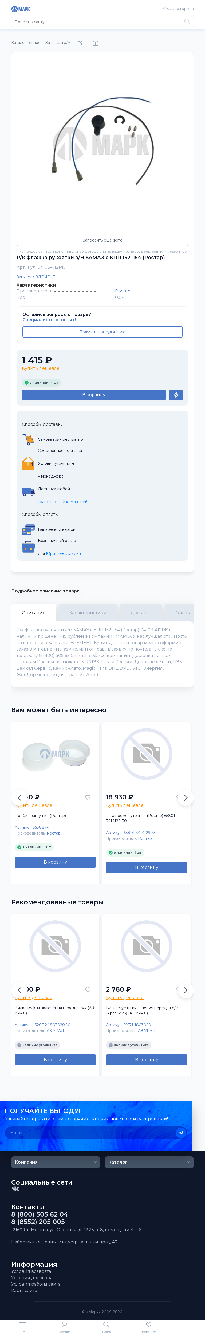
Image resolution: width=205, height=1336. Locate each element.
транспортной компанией (63, 501)
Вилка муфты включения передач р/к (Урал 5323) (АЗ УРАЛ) (142, 1010)
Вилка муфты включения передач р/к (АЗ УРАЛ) (54, 1010)
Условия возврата (31, 1271)
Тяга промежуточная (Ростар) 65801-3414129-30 (141, 818)
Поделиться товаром (81, 43)
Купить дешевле (41, 368)
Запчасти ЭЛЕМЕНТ (36, 277)
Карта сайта (24, 1290)
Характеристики (88, 612)
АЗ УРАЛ (55, 1030)
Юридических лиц (63, 553)
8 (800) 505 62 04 (39, 1214)
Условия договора (32, 1277)
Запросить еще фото (103, 240)
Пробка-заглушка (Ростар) (40, 815)
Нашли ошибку (95, 43)
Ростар (123, 291)
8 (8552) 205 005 (38, 1222)
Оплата (183, 612)
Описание (33, 612)
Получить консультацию (102, 332)
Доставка (141, 612)
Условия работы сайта (36, 1284)
